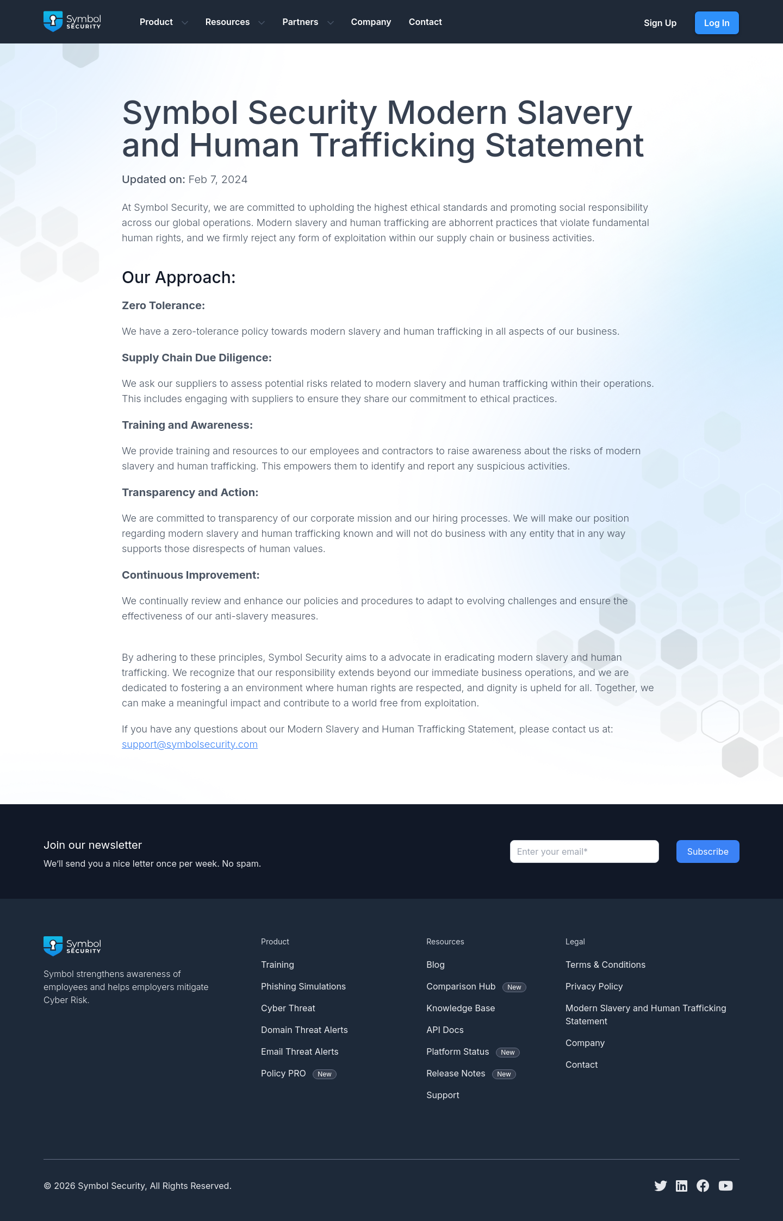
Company (371, 21)
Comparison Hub (476, 986)
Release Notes (471, 1073)
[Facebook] (706, 1185)
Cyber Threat (288, 1008)
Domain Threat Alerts (304, 1029)
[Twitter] (664, 1185)
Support (442, 1094)
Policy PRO (299, 1073)
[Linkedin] (685, 1185)
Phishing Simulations (303, 986)
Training (277, 964)
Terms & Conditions (605, 964)
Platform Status (473, 1051)
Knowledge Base (460, 1008)
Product (164, 21)
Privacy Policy (594, 986)
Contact (425, 21)
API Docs (445, 1029)
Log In (717, 22)
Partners (307, 21)
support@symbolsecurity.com (190, 744)
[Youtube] (728, 1185)
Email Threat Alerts (300, 1051)
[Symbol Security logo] (72, 23)
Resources (235, 21)
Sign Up (660, 22)
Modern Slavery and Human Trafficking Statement (646, 1014)
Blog (435, 964)
